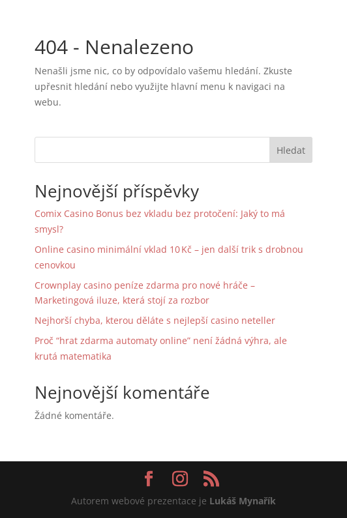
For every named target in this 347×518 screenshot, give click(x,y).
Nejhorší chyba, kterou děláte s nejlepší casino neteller (155, 320)
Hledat (291, 150)
